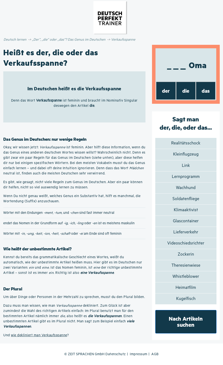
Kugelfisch (186, 298)
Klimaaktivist (186, 210)
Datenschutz (115, 354)
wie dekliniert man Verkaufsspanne (39, 335)
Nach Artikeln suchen (186, 321)
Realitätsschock (185, 143)
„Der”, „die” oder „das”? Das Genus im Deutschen (68, 40)
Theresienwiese (185, 265)
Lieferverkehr (185, 232)
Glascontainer (186, 221)
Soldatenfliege (185, 198)
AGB (155, 354)
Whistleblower (185, 276)
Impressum (138, 354)
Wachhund (186, 187)
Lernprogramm (186, 176)
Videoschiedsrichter (185, 243)
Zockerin (186, 254)
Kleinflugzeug (186, 154)
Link (186, 165)
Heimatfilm (186, 287)
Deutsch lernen (14, 40)
